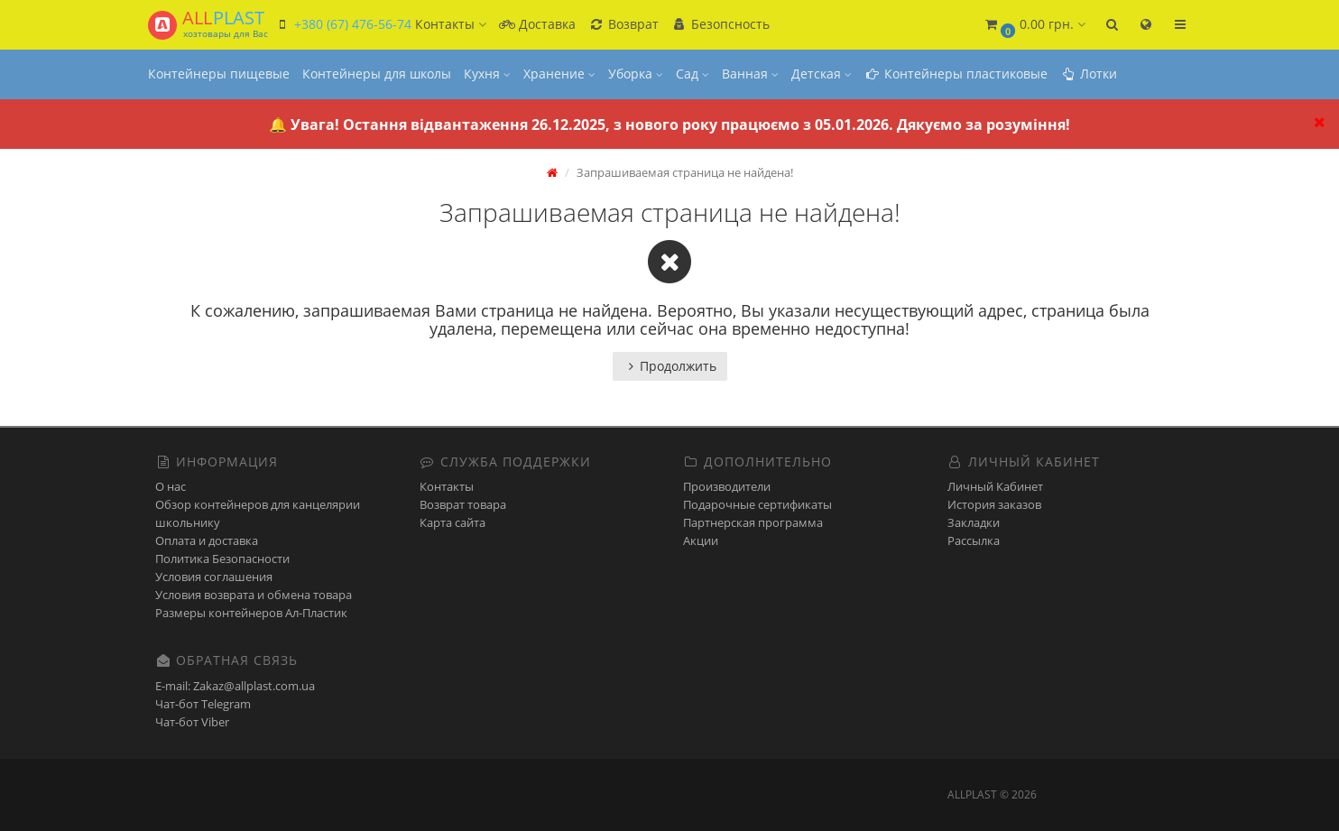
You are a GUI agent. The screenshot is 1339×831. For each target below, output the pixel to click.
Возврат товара (463, 504)
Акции (700, 540)
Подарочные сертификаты (757, 504)
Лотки (1088, 73)
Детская (821, 73)
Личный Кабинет (995, 486)
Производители (727, 486)
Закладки (973, 522)
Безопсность (720, 23)
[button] (1034, 25)
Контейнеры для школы (376, 73)
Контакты (447, 486)
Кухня (487, 73)
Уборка (635, 73)
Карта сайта (452, 522)
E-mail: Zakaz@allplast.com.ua (235, 686)
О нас (170, 486)
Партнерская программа (753, 522)
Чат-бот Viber (192, 722)
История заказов (994, 504)
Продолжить (669, 365)
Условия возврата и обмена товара (253, 594)
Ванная (750, 73)
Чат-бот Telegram (203, 704)
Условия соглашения (213, 576)
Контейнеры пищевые (219, 73)
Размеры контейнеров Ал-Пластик (251, 613)
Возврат (623, 23)
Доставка (537, 23)
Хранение (559, 73)
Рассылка (973, 540)
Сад (692, 73)
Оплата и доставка (206, 540)
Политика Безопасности (222, 558)
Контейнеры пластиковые (956, 73)
